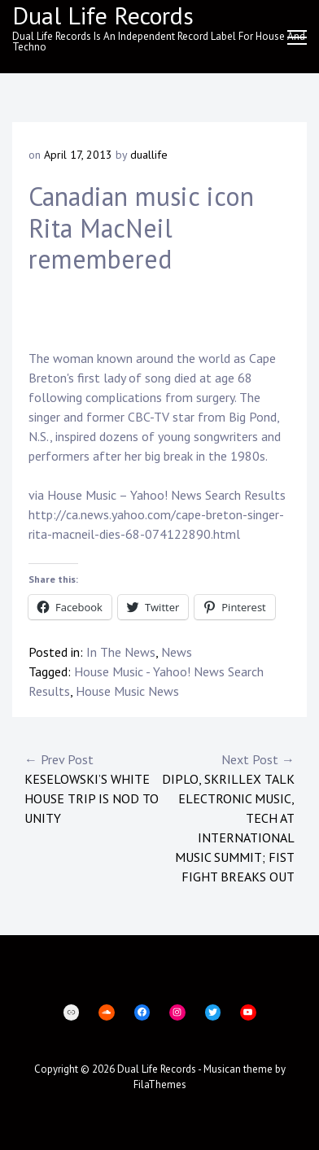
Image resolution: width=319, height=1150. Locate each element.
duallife (149, 154)
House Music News (127, 691)
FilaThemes (159, 1084)
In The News (120, 652)
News (176, 652)
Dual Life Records (156, 1069)
